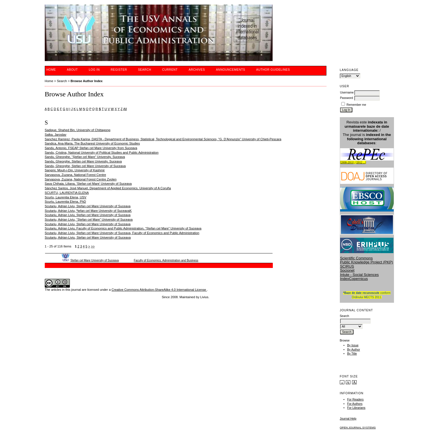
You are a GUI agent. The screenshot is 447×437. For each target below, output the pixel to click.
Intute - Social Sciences (359, 275)
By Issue (353, 345)
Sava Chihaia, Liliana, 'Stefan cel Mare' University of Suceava (88, 183)
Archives (197, 69)
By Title (352, 353)
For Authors (355, 403)
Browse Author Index (87, 81)
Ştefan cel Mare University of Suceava (94, 260)
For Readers (355, 399)
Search (144, 69)
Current (170, 69)
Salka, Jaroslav (55, 134)
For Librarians (356, 407)
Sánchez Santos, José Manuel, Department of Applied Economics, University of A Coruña (108, 188)
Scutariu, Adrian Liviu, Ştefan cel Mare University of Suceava (88, 215)
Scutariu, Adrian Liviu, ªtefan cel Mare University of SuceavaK (88, 210)
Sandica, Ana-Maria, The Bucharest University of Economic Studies (92, 143)
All (125, 109)
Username (347, 92)
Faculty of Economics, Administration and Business (166, 260)
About (72, 69)
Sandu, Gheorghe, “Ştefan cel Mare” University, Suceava (85, 156)
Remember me (356, 104)
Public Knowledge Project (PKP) (366, 262)
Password (346, 97)
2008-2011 (347, 162)
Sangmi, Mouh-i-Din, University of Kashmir (75, 170)
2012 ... (361, 162)
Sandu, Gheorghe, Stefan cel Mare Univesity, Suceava (83, 161)
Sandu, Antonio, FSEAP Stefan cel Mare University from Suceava (91, 148)
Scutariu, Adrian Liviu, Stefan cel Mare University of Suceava (88, 206)
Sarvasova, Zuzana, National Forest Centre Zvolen (81, 179)
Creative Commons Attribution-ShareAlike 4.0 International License (159, 289)
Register (119, 69)
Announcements (230, 69)
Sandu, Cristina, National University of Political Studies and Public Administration (102, 152)
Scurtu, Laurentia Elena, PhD (65, 201)
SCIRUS (347, 266)
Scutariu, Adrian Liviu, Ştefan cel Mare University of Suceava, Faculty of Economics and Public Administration (122, 233)
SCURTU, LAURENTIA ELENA (67, 192)
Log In (94, 69)
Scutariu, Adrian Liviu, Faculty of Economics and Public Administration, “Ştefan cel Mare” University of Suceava (123, 228)
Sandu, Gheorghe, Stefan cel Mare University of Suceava (85, 166)
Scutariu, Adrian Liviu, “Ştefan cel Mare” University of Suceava (89, 219)
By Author (353, 349)
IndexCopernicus (354, 279)
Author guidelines (273, 69)
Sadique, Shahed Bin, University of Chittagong (77, 130)
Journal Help (348, 418)
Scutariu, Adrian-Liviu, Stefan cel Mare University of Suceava (88, 237)
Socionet (347, 270)
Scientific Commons (356, 258)
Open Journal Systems (358, 427)
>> (93, 246)
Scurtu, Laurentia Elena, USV (65, 197)
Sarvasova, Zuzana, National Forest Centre (75, 174)
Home (51, 69)
